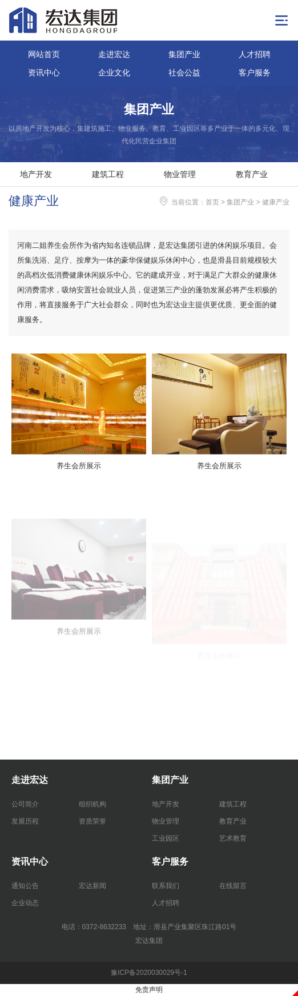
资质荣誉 (92, 821)
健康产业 (275, 202)
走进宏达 (114, 54)
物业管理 (180, 174)
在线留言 (233, 886)
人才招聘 (255, 54)
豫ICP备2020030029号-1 (149, 973)
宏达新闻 (92, 886)
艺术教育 (233, 838)
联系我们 (165, 886)
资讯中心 (44, 72)
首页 (212, 202)
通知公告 (25, 886)
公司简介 (25, 804)
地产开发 (36, 174)
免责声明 (149, 990)
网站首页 (44, 54)
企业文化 (114, 72)
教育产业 (252, 174)
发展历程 (25, 821)
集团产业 (184, 54)
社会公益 (184, 72)
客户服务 (255, 72)
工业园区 (165, 838)
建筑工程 (108, 174)
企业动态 (25, 903)
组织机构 (92, 804)
